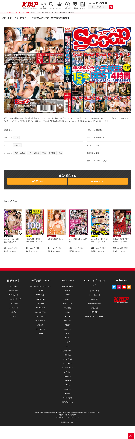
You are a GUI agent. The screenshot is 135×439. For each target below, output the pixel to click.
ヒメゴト (67, 338)
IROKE (67, 295)
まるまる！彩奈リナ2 (55, 239)
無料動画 (68, 8)
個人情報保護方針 (94, 303)
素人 (60, 153)
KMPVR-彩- (40, 295)
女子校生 (52, 153)
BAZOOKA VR (40, 312)
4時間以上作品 (19, 153)
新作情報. (43, 8)
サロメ (67, 342)
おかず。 (67, 372)
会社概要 (94, 299)
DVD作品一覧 (13, 295)
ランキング (59, 8)
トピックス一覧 (94, 295)
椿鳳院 (67, 393)
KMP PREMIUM (67, 286)
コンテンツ (13, 316)
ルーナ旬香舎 (67, 398)
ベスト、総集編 (33, 153)
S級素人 (29, 236)
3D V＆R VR (40, 329)
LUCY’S (67, 333)
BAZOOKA (67, 321)
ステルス (40, 325)
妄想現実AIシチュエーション (40, 286)
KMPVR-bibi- (40, 299)
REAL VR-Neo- (40, 321)
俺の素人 (67, 355)
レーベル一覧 (13, 308)
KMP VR (40, 291)
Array (16, 137)
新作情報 (13, 286)
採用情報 (94, 312)
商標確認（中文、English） (94, 316)
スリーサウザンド (67, 351)
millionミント (67, 303)
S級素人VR (40, 303)
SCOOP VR (40, 308)
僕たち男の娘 (8, 236)
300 (67, 346)
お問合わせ (95, 308)
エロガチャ (68, 329)
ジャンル (51, 8)
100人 (72, 236)
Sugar (67, 299)
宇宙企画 (67, 308)
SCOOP (17, 145)
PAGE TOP (131, 436)
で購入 (37, 181)
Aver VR (40, 333)
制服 (44, 153)
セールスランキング (13, 299)
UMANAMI (67, 376)
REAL (67, 312)
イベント (83, 8)
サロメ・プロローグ (40, 316)
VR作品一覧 (13, 291)
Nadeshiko (51, 236)
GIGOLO (67, 389)
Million (67, 291)
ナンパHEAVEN (67, 368)
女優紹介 (75, 8)
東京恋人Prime (67, 402)
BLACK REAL (67, 363)
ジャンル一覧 (13, 303)
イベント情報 (94, 291)
